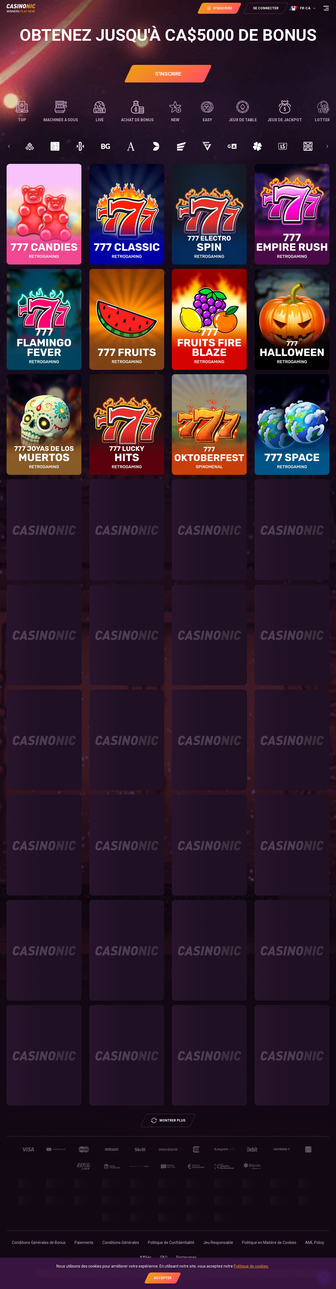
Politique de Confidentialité (171, 1242)
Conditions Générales (120, 1242)
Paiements (84, 1242)
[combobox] (303, 8)
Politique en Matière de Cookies (269, 1242)
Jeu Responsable (218, 1242)
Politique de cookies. (251, 1266)
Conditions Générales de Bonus (39, 1242)
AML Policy (314, 1242)
